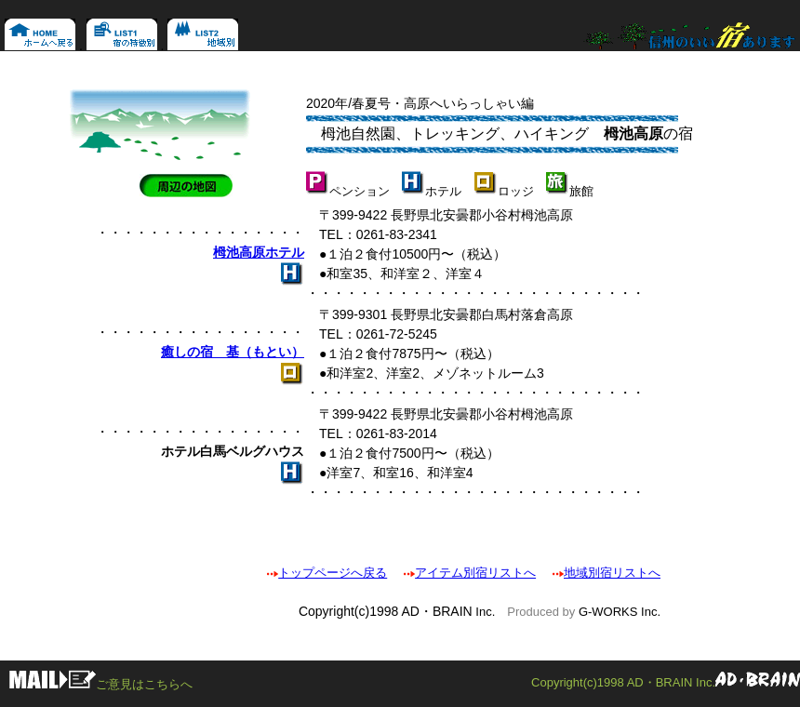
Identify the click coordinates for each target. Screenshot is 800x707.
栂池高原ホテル (258, 252)
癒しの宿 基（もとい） (232, 351)
